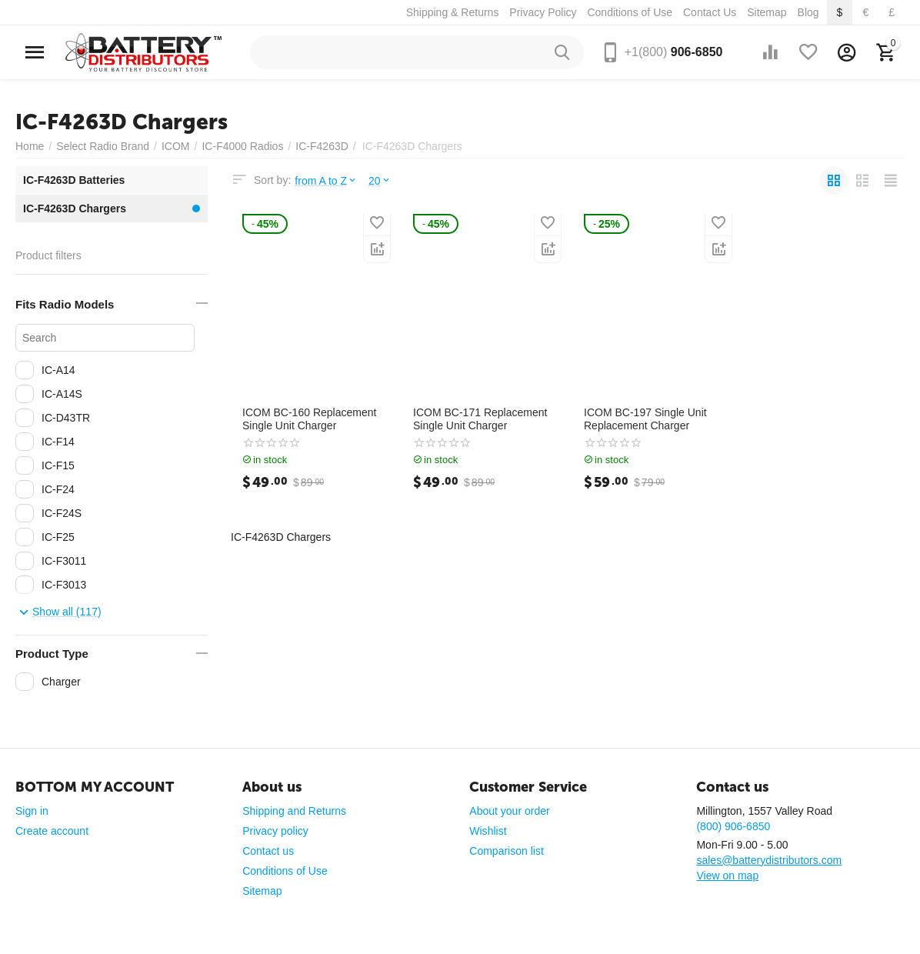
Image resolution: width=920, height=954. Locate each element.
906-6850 (674, 51)
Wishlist (487, 831)
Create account (51, 831)
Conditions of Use (629, 12)
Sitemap (766, 12)
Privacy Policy (542, 12)
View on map (727, 875)
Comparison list (506, 851)
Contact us (268, 851)
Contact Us (709, 12)
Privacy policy (275, 831)
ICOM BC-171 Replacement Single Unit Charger (480, 419)
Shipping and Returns (294, 811)
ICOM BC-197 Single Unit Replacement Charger (645, 419)
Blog (808, 12)
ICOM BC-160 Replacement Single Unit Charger (309, 419)
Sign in (31, 811)
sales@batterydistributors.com (769, 860)
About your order (509, 811)
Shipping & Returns (452, 12)
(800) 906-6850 (733, 826)
